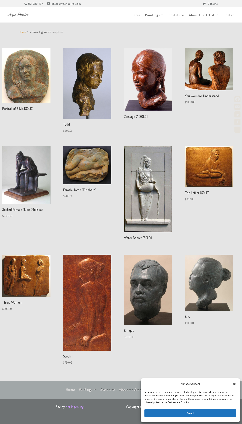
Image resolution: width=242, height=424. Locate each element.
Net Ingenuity (74, 407)
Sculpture (176, 15)
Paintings (152, 15)
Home (136, 15)
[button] (234, 384)
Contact (229, 15)
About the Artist (202, 15)
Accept (190, 413)
